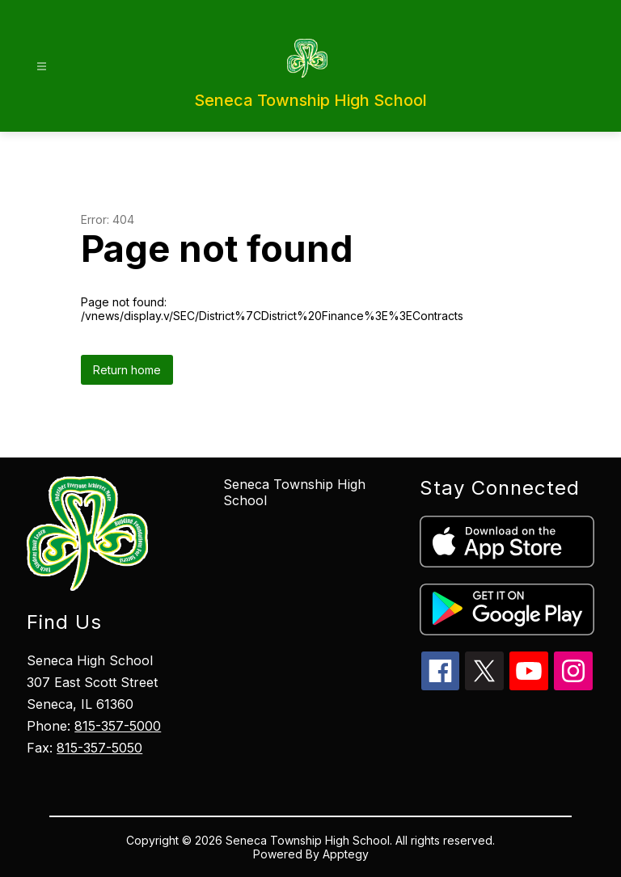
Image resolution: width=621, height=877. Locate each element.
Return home (127, 370)
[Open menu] (41, 66)
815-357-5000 (117, 726)
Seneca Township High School (294, 492)
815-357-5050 (99, 748)
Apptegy (346, 854)
